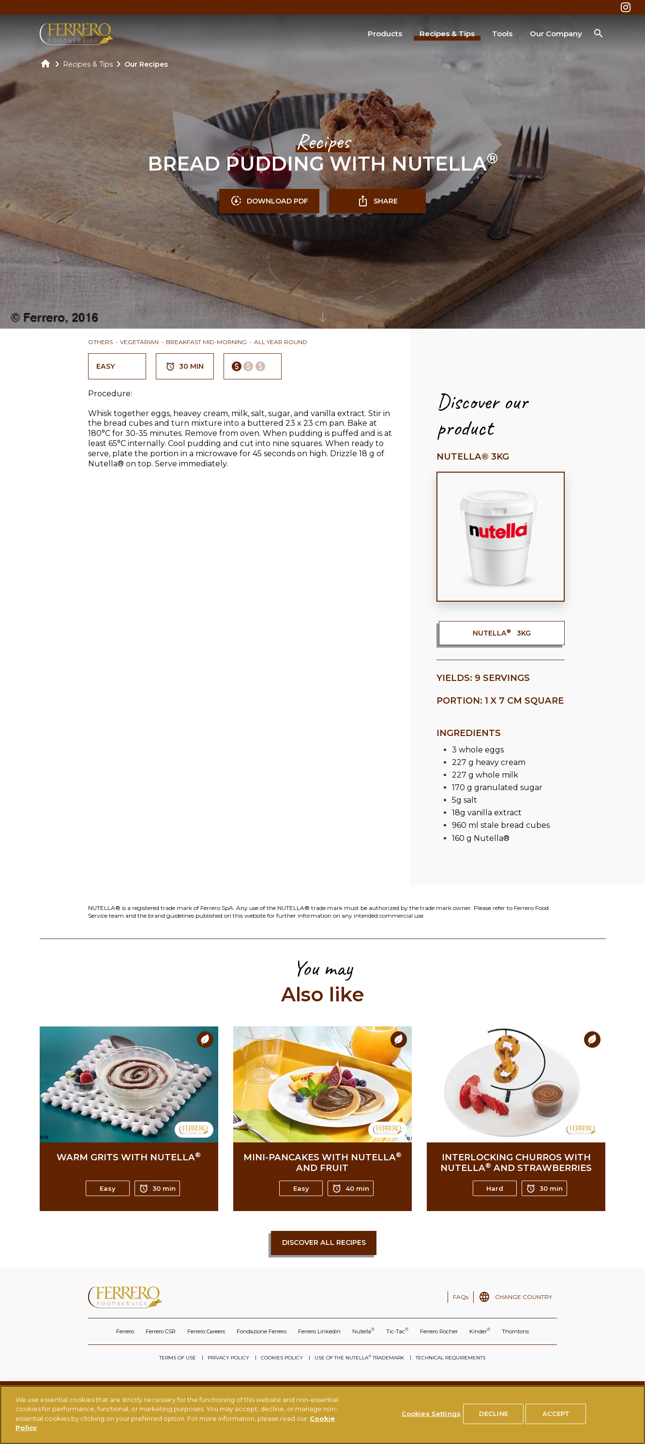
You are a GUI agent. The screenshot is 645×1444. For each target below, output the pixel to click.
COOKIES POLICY (282, 1358)
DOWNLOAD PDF (269, 201)
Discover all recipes (324, 1242)
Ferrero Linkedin (319, 1331)
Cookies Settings (431, 1417)
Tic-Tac (397, 1330)
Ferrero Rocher (439, 1331)
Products (385, 33)
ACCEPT (556, 1417)
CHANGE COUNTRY (523, 1296)
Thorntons (515, 1331)
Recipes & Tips (447, 33)
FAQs (460, 1296)
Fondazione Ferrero (261, 1331)
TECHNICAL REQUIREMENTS (450, 1358)
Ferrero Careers (206, 1331)
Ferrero (125, 1331)
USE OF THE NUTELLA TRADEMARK (359, 1357)
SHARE (377, 201)
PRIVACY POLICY (228, 1358)
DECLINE (493, 1417)
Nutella (363, 1330)
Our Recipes (146, 64)
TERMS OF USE (177, 1358)
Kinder (479, 1330)
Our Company (556, 33)
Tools (502, 33)
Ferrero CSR (161, 1331)
